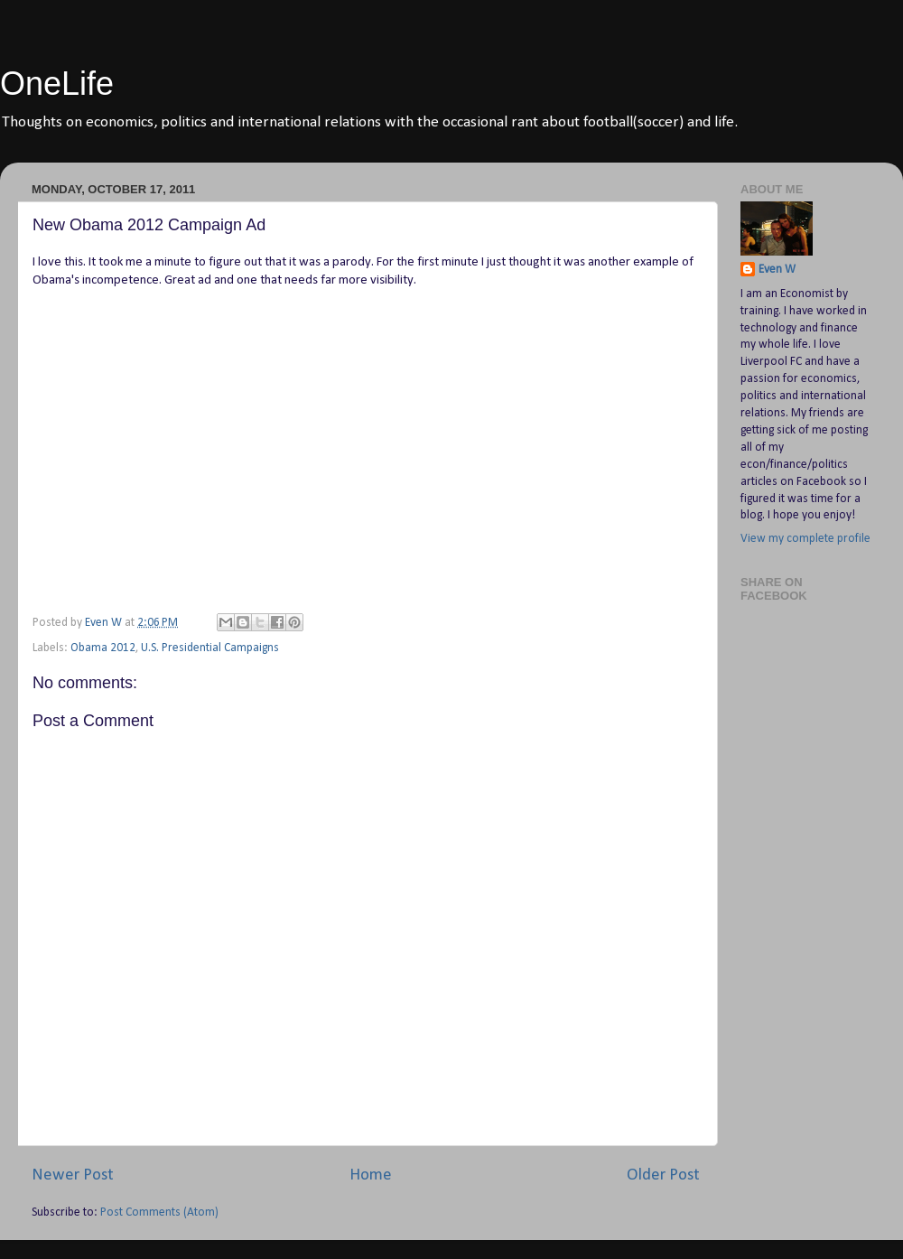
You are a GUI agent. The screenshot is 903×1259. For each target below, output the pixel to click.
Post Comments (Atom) (159, 1212)
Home (370, 1175)
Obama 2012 (102, 648)
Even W (777, 269)
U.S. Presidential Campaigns (210, 648)
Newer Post (73, 1175)
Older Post (663, 1175)
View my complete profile (805, 539)
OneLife (57, 83)
